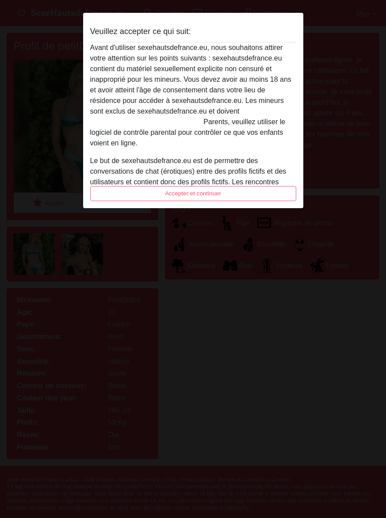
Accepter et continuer (193, 193)
